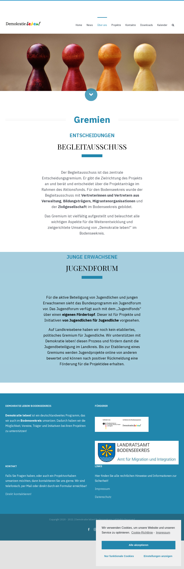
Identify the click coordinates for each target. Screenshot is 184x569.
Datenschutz (103, 497)
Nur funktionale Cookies (119, 556)
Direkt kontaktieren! (18, 494)
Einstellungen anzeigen (158, 556)
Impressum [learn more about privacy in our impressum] (163, 532)
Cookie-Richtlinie (142, 532)
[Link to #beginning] (91, 96)
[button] (173, 24)
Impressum (102, 489)
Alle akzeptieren (138, 545)
